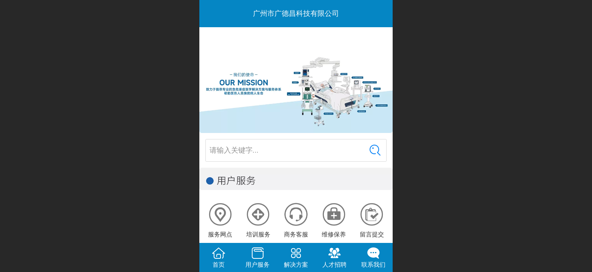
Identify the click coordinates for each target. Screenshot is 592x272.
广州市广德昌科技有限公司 (296, 13)
